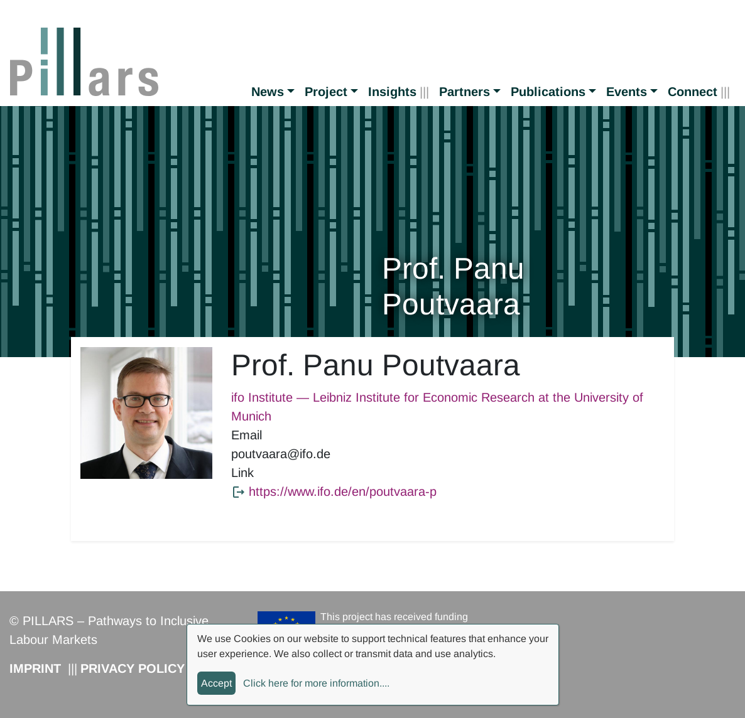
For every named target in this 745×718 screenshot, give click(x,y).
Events (626, 92)
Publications (548, 92)
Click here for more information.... (316, 683)
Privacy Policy (132, 668)
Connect (692, 92)
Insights (392, 92)
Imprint (35, 668)
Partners (464, 92)
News (267, 92)
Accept (216, 683)
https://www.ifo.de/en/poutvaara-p (343, 491)
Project (326, 92)
